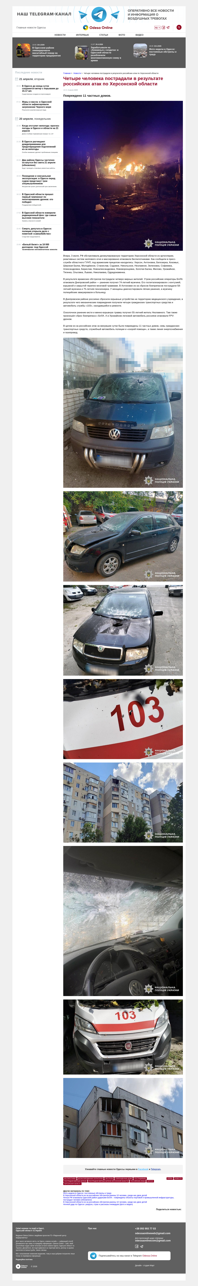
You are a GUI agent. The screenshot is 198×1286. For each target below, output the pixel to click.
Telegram (155, 1169)
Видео (140, 35)
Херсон (150, 1181)
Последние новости (28, 72)
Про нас (92, 1228)
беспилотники (70, 1178)
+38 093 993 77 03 (145, 1228)
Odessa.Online (149, 1256)
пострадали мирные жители (75, 1181)
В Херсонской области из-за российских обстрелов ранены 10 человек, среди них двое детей (105, 1195)
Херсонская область (72, 1183)
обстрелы (109, 1178)
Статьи (103, 35)
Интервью (82, 35)
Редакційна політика (24, 1259)
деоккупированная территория (90, 1178)
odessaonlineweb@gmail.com (152, 1233)
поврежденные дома (123, 1178)
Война (169, 1178)
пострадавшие (140, 1178)
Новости (60, 35)
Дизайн (138, 1265)
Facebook (143, 1169)
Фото (122, 35)
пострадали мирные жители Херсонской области (108, 1181)
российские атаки (137, 1181)
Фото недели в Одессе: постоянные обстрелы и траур (87, 1193)
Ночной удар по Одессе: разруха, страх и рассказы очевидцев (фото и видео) (98, 1204)
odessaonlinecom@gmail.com (153, 1240)
